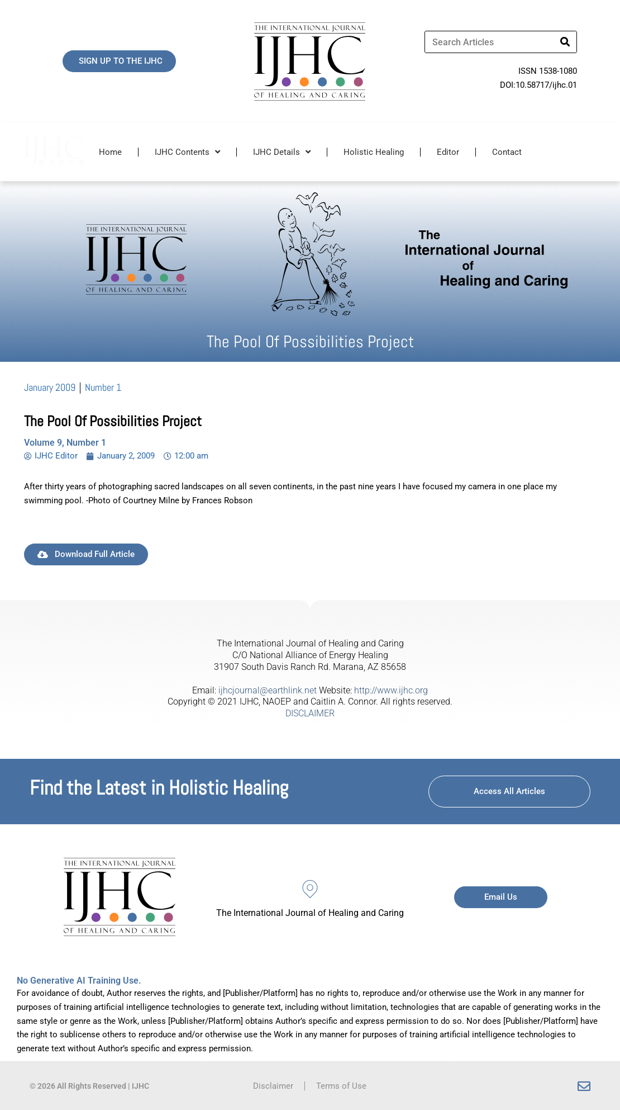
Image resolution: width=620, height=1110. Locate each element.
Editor (448, 152)
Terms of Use (341, 1086)
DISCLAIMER (310, 713)
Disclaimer (273, 1086)
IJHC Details (282, 152)
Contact (507, 152)
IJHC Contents (187, 152)
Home (110, 152)
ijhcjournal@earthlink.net (267, 690)
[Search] (565, 42)
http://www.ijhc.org (391, 690)
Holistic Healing (374, 152)
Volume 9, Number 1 (65, 442)
